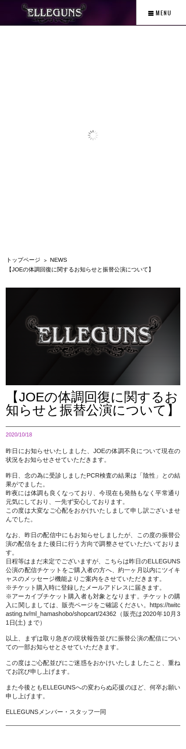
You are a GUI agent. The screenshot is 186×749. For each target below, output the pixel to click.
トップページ (23, 260)
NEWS (58, 260)
